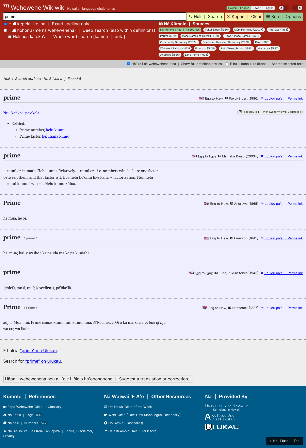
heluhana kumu (55, 136)
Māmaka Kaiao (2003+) (248, 29)
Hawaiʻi (257, 8)
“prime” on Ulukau (43, 361)
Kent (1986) (262, 42)
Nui (6, 112)
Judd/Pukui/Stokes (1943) (236, 48)
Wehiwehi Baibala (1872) (175, 48)
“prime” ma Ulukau (38, 350)
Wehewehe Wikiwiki (34, 7)
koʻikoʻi (17, 112)
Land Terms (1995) (196, 54)
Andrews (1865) (278, 29)
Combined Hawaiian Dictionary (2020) (226, 42)
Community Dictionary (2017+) (179, 42)
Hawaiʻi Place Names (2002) (241, 36)
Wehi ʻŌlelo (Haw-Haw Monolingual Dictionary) (142, 415)
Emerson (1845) (205, 48)
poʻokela (32, 112)
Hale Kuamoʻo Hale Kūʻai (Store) (131, 431)
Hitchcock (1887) (268, 48)
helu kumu (55, 129)
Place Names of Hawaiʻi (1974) (200, 36)
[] (66, 36)
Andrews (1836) (170, 54)
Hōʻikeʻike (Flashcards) (123, 423)
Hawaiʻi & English (238, 8)
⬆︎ (285, 441)
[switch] (283, 8)
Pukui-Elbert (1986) (217, 29)
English (269, 8)
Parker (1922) (168, 36)
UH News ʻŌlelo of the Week (128, 407)
